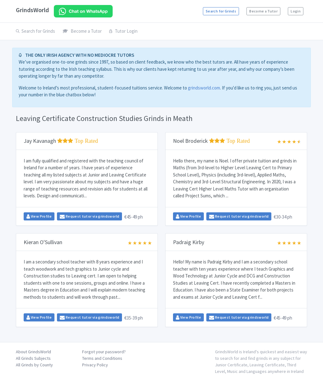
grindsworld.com (204, 88)
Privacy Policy (95, 365)
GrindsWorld (32, 10)
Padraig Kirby (188, 242)
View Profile (39, 216)
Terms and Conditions (102, 358)
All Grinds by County (34, 365)
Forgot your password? (104, 351)
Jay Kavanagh (61, 140)
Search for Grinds (221, 11)
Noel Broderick (211, 140)
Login (296, 11)
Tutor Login (123, 31)
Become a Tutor (263, 11)
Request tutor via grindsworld (89, 216)
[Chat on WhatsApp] (83, 11)
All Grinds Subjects (33, 358)
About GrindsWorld (33, 351)
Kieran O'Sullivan (43, 242)
